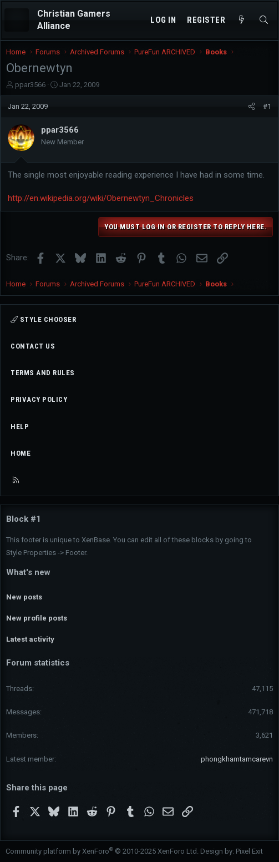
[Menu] (16, 20)
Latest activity (30, 639)
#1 (267, 106)
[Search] (264, 20)
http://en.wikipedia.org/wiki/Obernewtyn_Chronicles (101, 198)
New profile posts (36, 618)
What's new (28, 572)
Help (20, 426)
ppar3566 (30, 84)
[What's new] (241, 20)
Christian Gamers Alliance (73, 19)
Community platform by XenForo (102, 851)
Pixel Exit (249, 851)
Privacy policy (39, 399)
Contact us (33, 346)
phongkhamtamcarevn (237, 759)
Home (21, 453)
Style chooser (43, 319)
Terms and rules (43, 373)
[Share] (251, 106)
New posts (24, 597)
